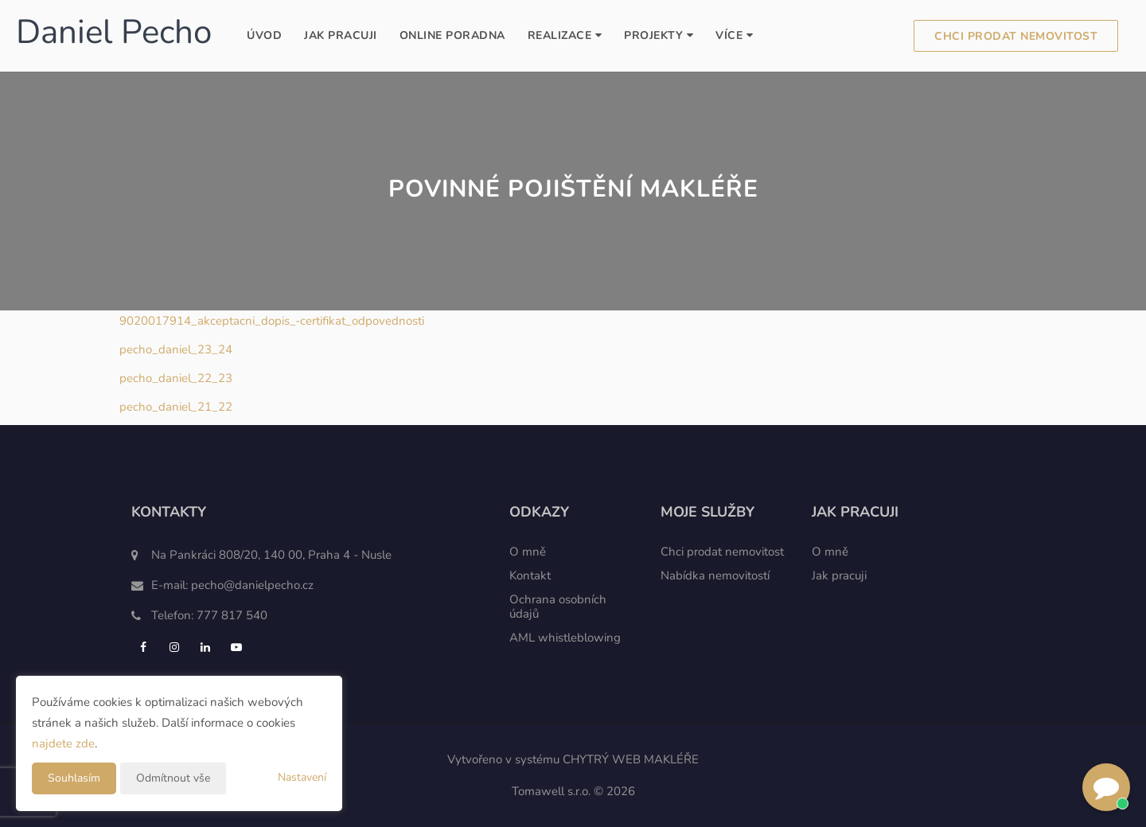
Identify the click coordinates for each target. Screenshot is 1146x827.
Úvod (264, 35)
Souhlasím (74, 778)
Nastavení (302, 777)
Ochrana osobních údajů (557, 606)
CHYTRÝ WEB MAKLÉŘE (631, 759)
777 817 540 (232, 615)
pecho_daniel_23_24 (175, 349)
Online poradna (452, 35)
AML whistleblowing (565, 638)
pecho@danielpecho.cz (252, 585)
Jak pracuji (340, 35)
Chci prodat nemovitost (1015, 36)
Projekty (658, 35)
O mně (527, 552)
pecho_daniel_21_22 (175, 407)
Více (734, 35)
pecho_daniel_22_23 (175, 378)
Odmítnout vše (173, 778)
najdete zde (63, 743)
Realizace (565, 35)
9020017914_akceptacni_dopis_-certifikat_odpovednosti (271, 321)
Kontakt (530, 575)
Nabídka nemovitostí (715, 575)
